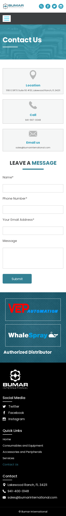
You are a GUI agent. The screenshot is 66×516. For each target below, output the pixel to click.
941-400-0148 (18, 491)
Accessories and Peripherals (22, 452)
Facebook (16, 413)
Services (8, 458)
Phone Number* (15, 198)
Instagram (16, 419)
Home (7, 439)
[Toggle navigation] (7, 18)
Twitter (13, 406)
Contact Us (10, 464)
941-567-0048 (33, 119)
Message (10, 240)
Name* (8, 177)
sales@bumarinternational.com (33, 147)
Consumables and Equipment (23, 446)
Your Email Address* (18, 219)
